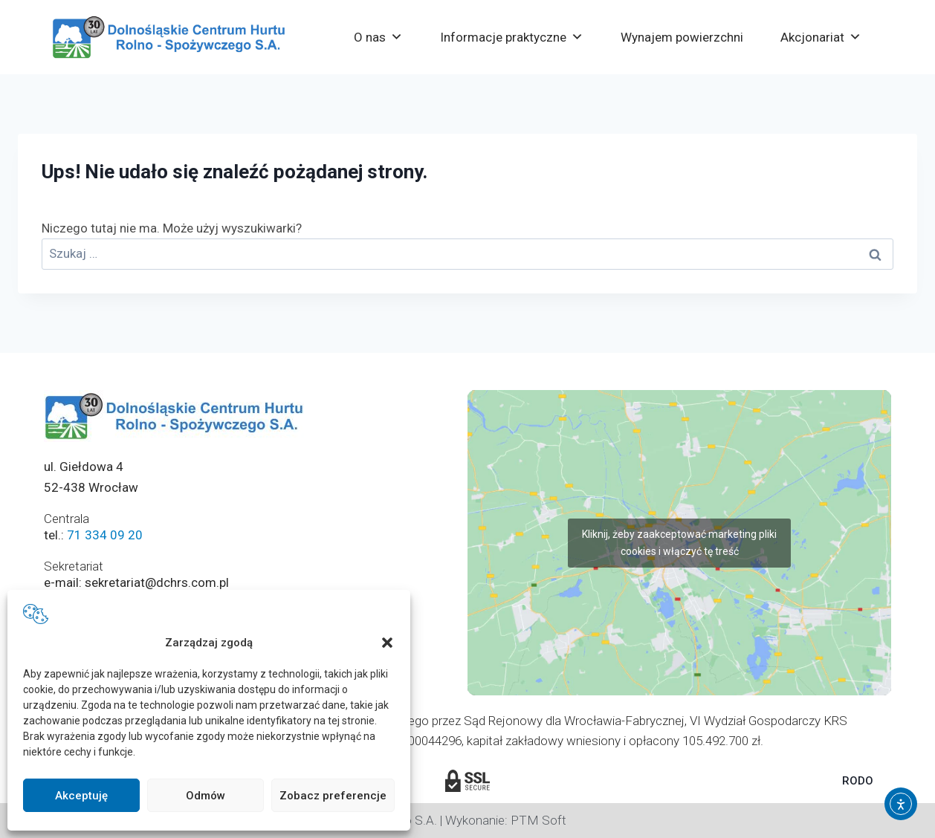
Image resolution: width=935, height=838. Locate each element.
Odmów (205, 795)
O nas (378, 37)
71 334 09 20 (105, 534)
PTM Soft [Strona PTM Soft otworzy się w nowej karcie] (538, 820)
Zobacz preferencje (332, 795)
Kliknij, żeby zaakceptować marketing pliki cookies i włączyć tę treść (679, 542)
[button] (387, 642)
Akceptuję (81, 795)
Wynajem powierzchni (682, 37)
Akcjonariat (820, 37)
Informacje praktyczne (511, 37)
